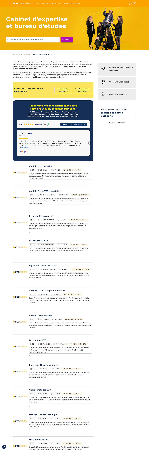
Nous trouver (75, 3)
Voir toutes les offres (20, 431)
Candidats (45, 3)
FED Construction (24, 54)
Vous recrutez (56, 3)
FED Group (36, 3)
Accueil (15, 54)
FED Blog (65, 3)
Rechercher (66, 40)
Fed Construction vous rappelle (63, 90)
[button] (16, 126)
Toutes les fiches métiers (117, 122)
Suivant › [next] (65, 436)
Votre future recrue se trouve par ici (82, 90)
